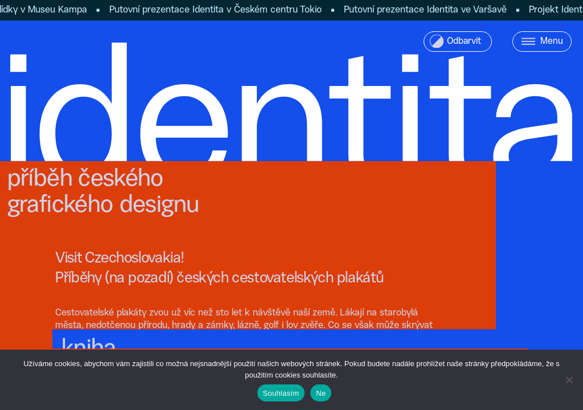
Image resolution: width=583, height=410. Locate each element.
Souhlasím (281, 393)
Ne (321, 393)
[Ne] (568, 380)
